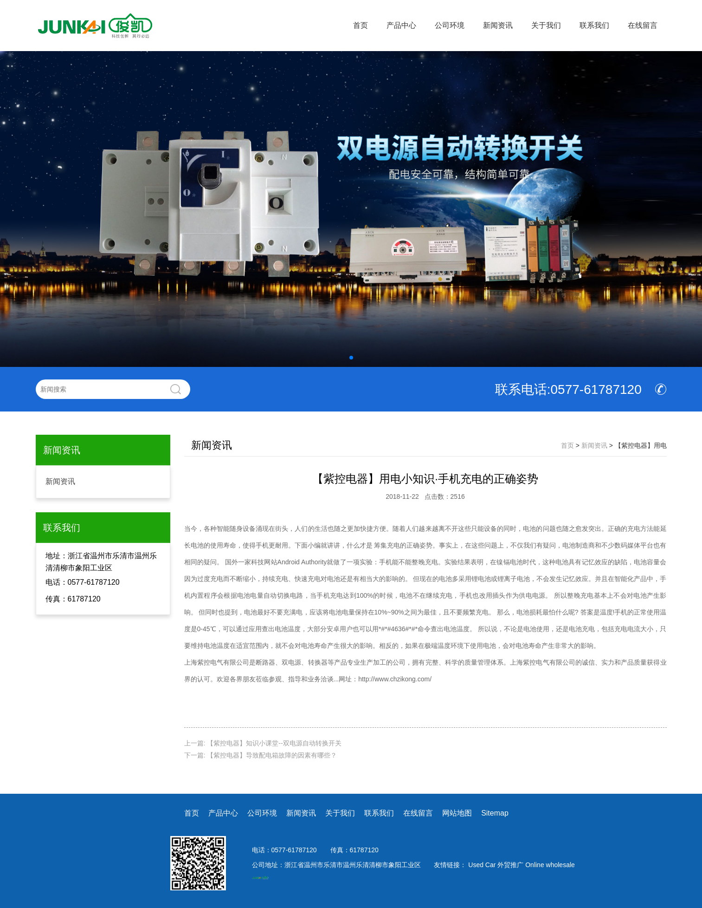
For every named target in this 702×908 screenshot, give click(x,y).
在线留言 (642, 25)
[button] (351, 357)
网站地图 (457, 813)
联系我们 (594, 25)
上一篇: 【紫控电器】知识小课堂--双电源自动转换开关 (262, 743)
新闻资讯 (498, 25)
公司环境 (449, 25)
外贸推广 (511, 865)
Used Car (482, 865)
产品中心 (401, 25)
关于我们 (546, 25)
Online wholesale (550, 865)
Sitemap (495, 813)
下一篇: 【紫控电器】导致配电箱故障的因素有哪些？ (260, 755)
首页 (360, 25)
